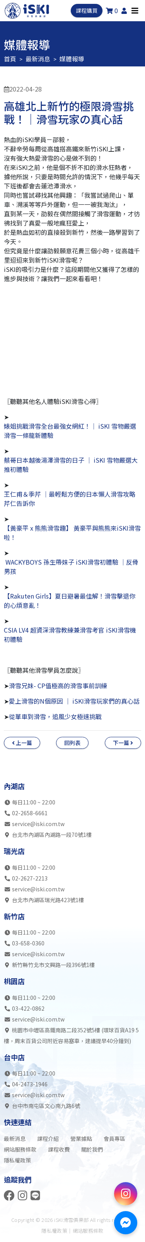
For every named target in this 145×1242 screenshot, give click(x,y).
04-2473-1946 (30, 1084)
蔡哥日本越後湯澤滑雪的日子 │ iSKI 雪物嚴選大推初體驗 (71, 464)
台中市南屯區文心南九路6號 (42, 1106)
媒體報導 (72, 58)
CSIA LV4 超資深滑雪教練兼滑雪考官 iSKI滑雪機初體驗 (70, 634)
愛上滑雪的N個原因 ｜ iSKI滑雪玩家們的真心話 (74, 701)
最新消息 (38, 58)
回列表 (72, 743)
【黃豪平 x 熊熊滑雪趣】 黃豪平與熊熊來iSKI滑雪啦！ (72, 532)
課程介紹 (48, 1138)
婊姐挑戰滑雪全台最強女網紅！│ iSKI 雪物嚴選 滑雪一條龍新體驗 (70, 430)
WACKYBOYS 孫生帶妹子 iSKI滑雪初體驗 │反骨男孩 (71, 566)
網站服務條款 (20, 1149)
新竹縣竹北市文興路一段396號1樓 (49, 965)
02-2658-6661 (30, 813)
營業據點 (81, 1138)
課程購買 (86, 10)
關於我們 (92, 1149)
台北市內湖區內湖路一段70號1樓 (48, 834)
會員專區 (114, 1138)
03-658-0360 (28, 943)
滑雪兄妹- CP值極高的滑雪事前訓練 (58, 685)
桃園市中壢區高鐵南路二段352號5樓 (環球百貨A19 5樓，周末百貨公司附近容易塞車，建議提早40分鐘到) (71, 1035)
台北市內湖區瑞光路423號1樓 (44, 900)
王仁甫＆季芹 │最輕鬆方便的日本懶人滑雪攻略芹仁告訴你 (69, 498)
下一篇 (123, 743)
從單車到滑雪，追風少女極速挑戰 (55, 716)
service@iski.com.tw (38, 824)
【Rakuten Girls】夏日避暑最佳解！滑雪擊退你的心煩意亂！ (69, 600)
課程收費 (59, 1149)
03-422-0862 (28, 1008)
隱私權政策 (17, 1160)
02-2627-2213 (30, 878)
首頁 (10, 58)
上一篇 (22, 743)
